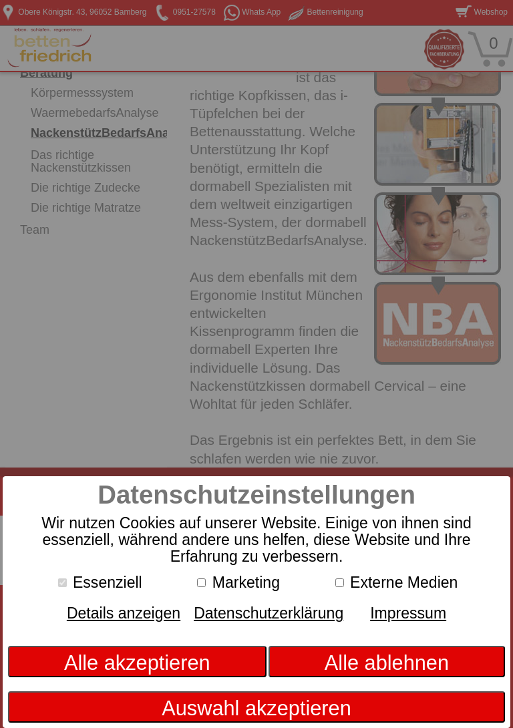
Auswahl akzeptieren (256, 708)
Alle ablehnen (387, 663)
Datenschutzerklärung (268, 613)
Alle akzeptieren (137, 663)
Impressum (408, 613)
